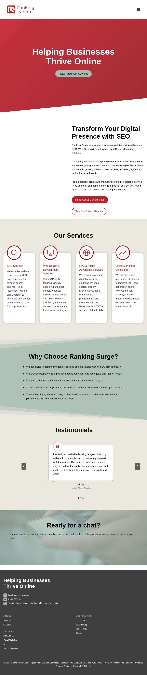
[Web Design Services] (55, 290)
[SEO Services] (19, 290)
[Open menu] (138, 9)
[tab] (78, 503)
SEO (5, 644)
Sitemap (79, 633)
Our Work (7, 624)
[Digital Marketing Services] (128, 290)
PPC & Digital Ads (11, 648)
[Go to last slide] (24, 471)
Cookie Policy (82, 629)
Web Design (8, 636)
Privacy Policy (82, 624)
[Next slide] (137, 471)
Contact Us (81, 620)
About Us (7, 620)
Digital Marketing (10, 640)
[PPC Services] (91, 290)
